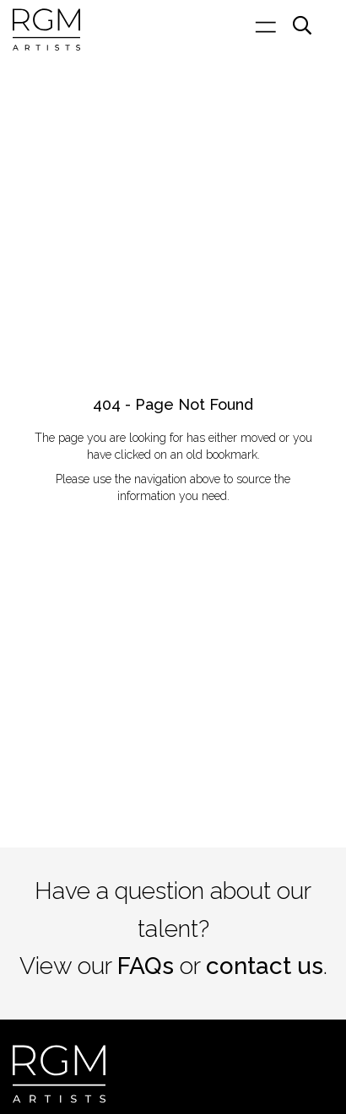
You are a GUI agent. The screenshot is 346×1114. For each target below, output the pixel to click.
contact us (264, 966)
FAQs (145, 966)
